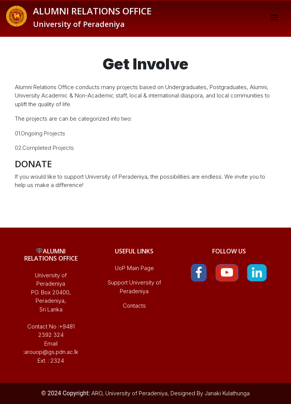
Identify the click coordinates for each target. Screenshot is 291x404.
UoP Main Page (134, 268)
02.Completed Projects (44, 147)
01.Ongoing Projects (40, 133)
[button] (199, 273)
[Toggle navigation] (274, 18)
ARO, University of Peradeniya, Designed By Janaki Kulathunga (170, 393)
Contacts (134, 305)
